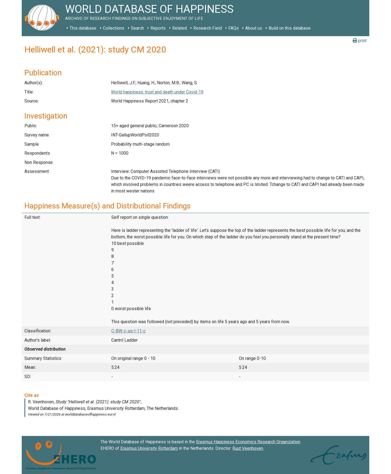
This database (83, 28)
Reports (158, 28)
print (360, 40)
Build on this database (290, 28)
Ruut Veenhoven (247, 448)
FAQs (233, 28)
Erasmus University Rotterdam (149, 448)
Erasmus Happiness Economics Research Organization (248, 441)
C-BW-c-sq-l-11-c (128, 330)
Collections (113, 28)
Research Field (207, 28)
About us (253, 28)
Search (137, 28)
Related (179, 28)
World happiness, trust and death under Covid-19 (157, 92)
